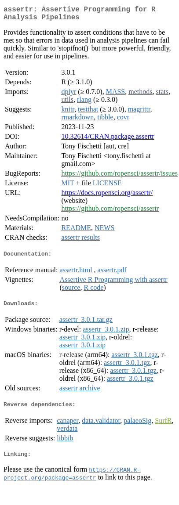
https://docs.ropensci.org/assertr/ (107, 196)
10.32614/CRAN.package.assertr (107, 140)
